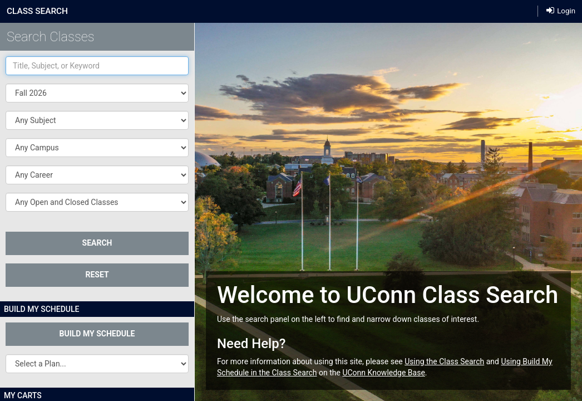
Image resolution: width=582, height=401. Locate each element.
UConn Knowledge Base (383, 372)
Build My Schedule (97, 333)
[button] (97, 120)
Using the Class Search (444, 361)
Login (560, 10)
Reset (96, 274)
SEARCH (97, 242)
